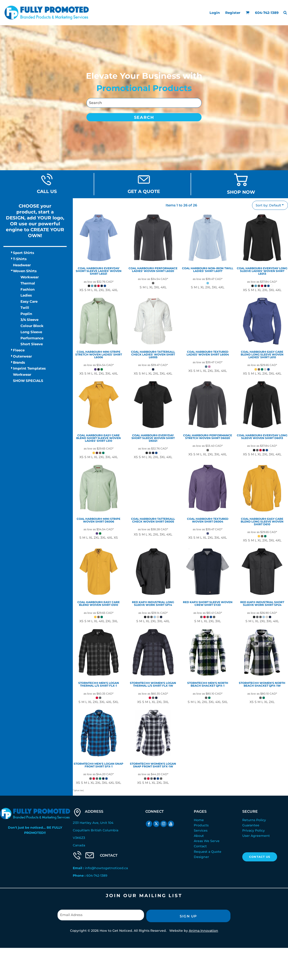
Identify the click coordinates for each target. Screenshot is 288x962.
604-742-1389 (96, 875)
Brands (19, 362)
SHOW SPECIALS (28, 380)
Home (199, 820)
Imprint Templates (29, 368)
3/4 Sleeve (29, 319)
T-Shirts (20, 259)
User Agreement (256, 836)
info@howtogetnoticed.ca (106, 868)
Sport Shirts (23, 253)
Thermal (27, 283)
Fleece (19, 350)
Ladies (26, 295)
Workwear (29, 277)
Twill (24, 307)
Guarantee (250, 825)
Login (215, 12)
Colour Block (31, 326)
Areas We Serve (207, 841)
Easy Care (29, 301)
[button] (247, 12)
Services (200, 830)
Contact (200, 846)
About (199, 836)
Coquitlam (81, 830)
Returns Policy (254, 820)
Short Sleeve (31, 344)
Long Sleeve (31, 332)
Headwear (22, 265)
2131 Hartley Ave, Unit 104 (93, 823)
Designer (201, 857)
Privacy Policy (253, 830)
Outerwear (22, 356)
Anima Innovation (203, 931)
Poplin (26, 314)
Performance (31, 338)
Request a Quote (207, 852)
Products (201, 825)
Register (232, 12)
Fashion (27, 289)
